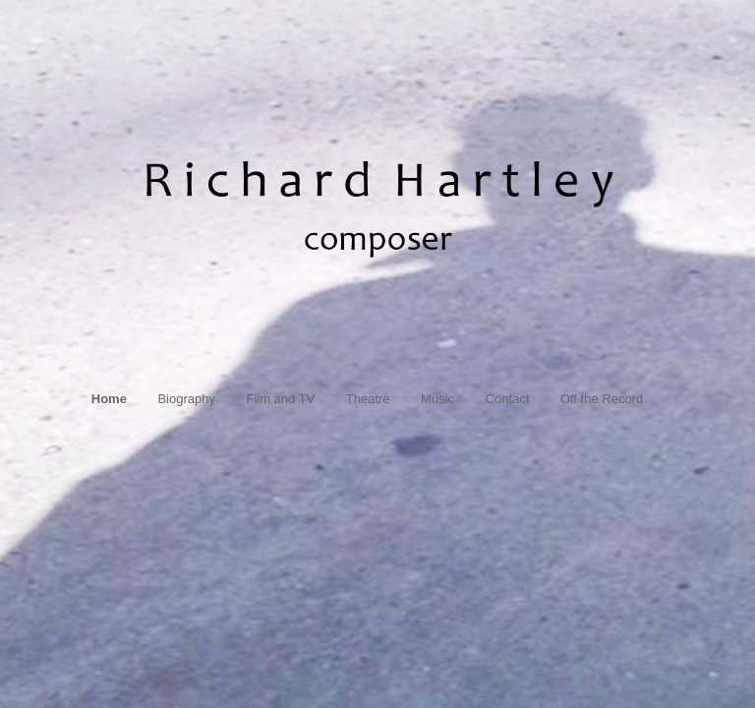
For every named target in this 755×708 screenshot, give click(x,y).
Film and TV (280, 398)
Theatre (368, 398)
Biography (186, 398)
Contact (508, 398)
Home (109, 398)
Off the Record (601, 398)
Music (437, 398)
